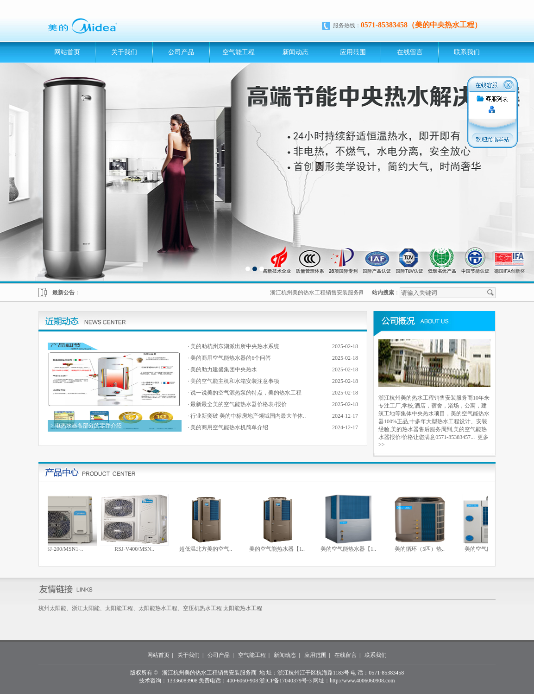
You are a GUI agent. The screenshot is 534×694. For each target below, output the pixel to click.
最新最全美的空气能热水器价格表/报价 (238, 404)
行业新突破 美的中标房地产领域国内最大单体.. (248, 416)
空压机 (191, 608)
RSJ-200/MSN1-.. (66, 549)
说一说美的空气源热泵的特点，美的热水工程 (246, 392)
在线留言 (410, 52)
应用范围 (353, 52)
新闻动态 (295, 52)
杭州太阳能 (52, 608)
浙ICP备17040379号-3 (285, 680)
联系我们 (467, 52)
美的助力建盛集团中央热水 (223, 369)
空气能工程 (238, 52)
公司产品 (181, 52)
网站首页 (67, 52)
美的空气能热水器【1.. (280, 549)
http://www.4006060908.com (362, 680)
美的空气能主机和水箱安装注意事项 (234, 381)
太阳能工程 (119, 608)
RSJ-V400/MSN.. (137, 549)
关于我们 (124, 52)
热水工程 (211, 608)
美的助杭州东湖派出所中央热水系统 (234, 346)
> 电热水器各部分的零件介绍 (85, 425)
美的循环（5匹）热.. (422, 549)
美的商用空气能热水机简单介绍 (229, 427)
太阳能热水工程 (157, 608)
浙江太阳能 (86, 608)
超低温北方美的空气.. (208, 549)
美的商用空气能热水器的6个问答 (230, 358)
